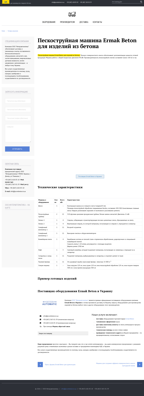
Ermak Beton (130, 319)
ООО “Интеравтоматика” (80, 300)
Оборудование (48, 22)
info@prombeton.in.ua (68, 389)
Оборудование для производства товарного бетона (16, 3)
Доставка (83, 22)
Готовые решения (13, 31)
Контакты (97, 22)
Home (3, 31)
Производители (67, 22)
